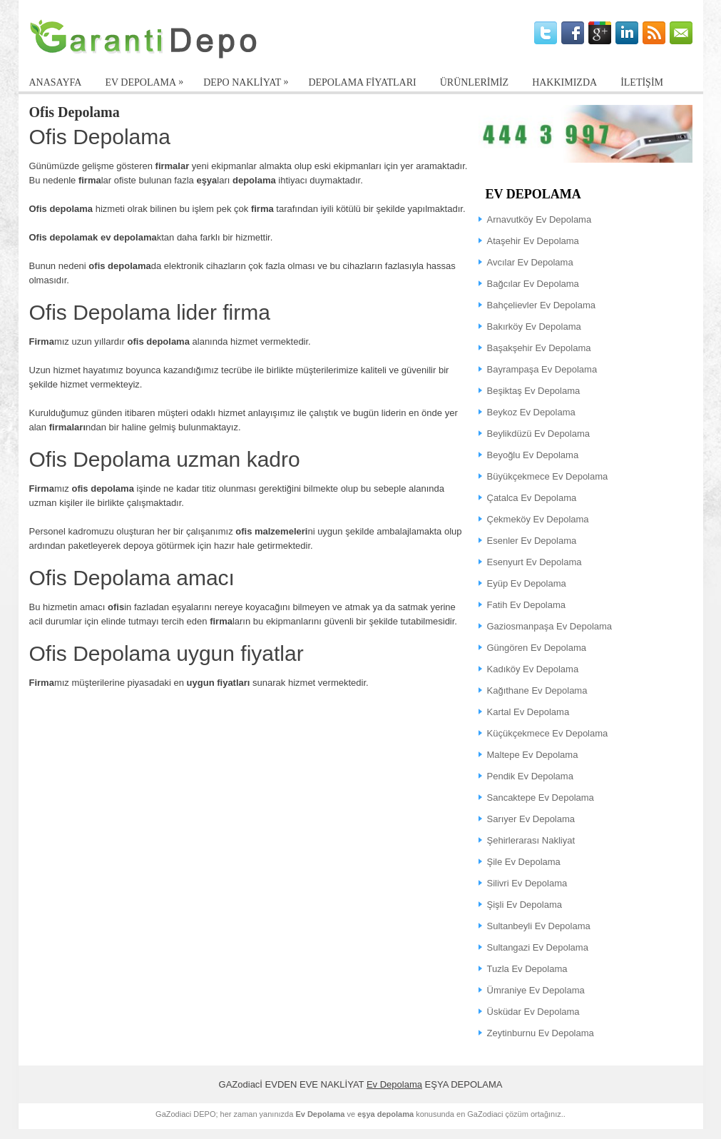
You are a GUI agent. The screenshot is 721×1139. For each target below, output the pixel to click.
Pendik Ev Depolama (530, 776)
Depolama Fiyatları (362, 82)
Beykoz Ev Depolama (531, 412)
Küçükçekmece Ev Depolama (547, 733)
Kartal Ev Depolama (528, 712)
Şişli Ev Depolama (525, 904)
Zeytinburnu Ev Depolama (540, 1033)
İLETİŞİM (641, 82)
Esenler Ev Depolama (532, 540)
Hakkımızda (564, 82)
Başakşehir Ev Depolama (539, 348)
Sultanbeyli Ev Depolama (538, 926)
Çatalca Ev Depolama (532, 497)
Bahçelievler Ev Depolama (541, 305)
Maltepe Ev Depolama (532, 754)
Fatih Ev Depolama (526, 604)
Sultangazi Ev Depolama (537, 947)
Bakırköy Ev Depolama (534, 326)
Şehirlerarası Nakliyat (531, 840)
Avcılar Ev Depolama (530, 262)
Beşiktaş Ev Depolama (534, 390)
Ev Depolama (394, 1084)
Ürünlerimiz (474, 82)
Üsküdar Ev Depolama (533, 1011)
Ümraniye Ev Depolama (536, 990)
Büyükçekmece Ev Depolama (547, 476)
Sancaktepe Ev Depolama (540, 797)
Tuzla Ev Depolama (527, 968)
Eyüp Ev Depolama (526, 583)
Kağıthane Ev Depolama (537, 690)
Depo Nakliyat (249, 79)
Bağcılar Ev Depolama (533, 283)
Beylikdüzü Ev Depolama (538, 433)
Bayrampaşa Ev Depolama (542, 369)
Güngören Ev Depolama (536, 647)
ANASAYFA (55, 82)
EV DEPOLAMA (147, 79)
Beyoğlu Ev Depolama (533, 455)
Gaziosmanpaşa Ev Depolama (550, 626)
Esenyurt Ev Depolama (534, 562)
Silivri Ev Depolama (527, 883)
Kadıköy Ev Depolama (533, 669)
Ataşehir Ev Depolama (533, 241)
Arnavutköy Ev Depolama (539, 219)
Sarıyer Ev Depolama (531, 819)
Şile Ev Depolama (524, 861)
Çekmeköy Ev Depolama (538, 519)
